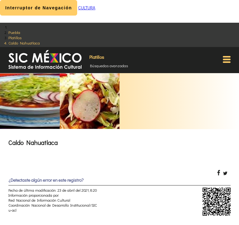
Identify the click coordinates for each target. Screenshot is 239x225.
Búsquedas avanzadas (109, 65)
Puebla (14, 32)
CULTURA (86, 8)
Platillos (14, 37)
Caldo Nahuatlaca (24, 42)
